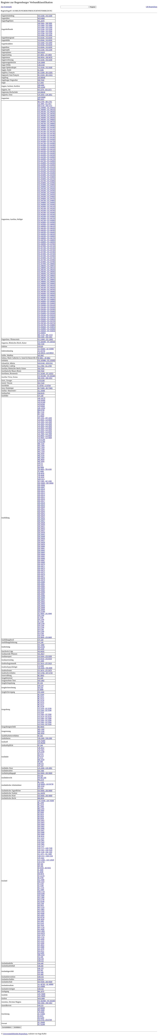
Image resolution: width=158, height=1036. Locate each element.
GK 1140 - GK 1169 (45, 852)
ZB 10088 (41, 596)
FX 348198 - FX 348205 (46, 270)
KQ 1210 (41, 907)
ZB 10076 (41, 574)
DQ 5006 (41, 828)
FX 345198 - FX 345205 (46, 208)
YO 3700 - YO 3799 (45, 33)
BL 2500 (41, 803)
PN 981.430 (42, 778)
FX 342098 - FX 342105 (46, 149)
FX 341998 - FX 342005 (46, 147)
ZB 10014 (41, 495)
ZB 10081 (41, 584)
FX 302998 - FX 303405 (46, 1001)
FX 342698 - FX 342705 (46, 159)
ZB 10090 (41, 598)
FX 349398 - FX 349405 (46, 291)
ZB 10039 (41, 532)
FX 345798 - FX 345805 (46, 220)
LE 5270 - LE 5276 (44, 716)
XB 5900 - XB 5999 (45, 23)
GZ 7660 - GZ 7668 (45, 434)
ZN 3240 (41, 649)
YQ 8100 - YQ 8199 (45, 45)
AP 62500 (41, 404)
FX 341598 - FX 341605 (46, 139)
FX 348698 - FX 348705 (46, 277)
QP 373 (40, 465)
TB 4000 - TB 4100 (45, 469)
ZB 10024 (41, 515)
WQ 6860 (41, 18)
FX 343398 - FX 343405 (46, 173)
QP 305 (40, 970)
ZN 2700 (41, 625)
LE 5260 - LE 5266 (44, 714)
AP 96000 (41, 1008)
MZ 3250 (41, 455)
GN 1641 (41, 858)
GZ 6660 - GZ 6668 (45, 432)
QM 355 (41, 977)
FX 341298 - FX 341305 (46, 133)
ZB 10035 (41, 529)
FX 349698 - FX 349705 (46, 297)
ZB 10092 (41, 602)
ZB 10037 (41, 531)
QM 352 (41, 764)
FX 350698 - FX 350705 (46, 321)
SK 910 (40, 687)
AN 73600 (41, 994)
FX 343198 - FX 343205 (46, 169)
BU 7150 (41, 412)
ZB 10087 (41, 594)
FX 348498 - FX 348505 (46, 274)
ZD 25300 (41, 612)
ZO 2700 (41, 627)
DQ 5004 (41, 824)
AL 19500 (41, 391)
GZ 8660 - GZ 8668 (45, 436)
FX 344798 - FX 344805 (46, 200)
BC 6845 (41, 675)
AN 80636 (41, 92)
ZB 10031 (41, 527)
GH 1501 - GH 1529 (45, 850)
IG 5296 (41, 70)
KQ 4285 (41, 915)
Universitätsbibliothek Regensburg (15, 1034)
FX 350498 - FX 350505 (46, 313)
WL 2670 (41, 21)
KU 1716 (41, 927)
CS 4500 (41, 666)
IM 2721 (41, 756)
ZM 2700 (41, 623)
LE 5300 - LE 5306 (44, 722)
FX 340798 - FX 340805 (46, 123)
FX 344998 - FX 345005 (46, 204)
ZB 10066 (41, 558)
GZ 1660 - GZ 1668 (45, 422)
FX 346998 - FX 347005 (46, 244)
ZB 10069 (41, 562)
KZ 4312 (41, 951)
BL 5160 (41, 782)
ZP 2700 (41, 629)
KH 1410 (41, 882)
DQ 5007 (41, 830)
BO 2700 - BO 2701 (45, 102)
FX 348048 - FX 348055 (46, 266)
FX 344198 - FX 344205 (46, 189)
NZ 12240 (41, 87)
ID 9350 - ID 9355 (44, 868)
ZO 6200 (41, 1018)
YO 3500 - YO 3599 (45, 31)
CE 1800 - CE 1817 (45, 104)
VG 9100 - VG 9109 (45, 67)
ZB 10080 (41, 582)
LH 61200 (41, 440)
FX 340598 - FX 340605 (46, 119)
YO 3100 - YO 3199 (45, 16)
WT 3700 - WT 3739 (45, 673)
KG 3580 (41, 880)
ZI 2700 (40, 617)
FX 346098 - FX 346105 (46, 226)
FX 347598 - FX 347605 (46, 256)
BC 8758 (41, 706)
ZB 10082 (41, 586)
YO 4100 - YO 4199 (45, 60)
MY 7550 (41, 451)
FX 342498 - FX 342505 (46, 155)
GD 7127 (41, 846)
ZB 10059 (41, 544)
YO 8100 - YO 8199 (45, 38)
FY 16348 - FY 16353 (45, 373)
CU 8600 (41, 416)
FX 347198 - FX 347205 (46, 248)
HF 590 (40, 866)
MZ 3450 (41, 457)
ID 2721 (41, 754)
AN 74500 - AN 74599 (46, 801)
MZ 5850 (41, 461)
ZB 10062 (41, 550)
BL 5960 (41, 807)
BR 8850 (41, 798)
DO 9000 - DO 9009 (45, 773)
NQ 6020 (41, 651)
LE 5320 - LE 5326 (44, 724)
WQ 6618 (41, 52)
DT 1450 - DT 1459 (45, 418)
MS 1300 (41, 729)
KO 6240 (41, 901)
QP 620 (40, 346)
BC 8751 (41, 696)
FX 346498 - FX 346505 (46, 234)
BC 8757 (41, 704)
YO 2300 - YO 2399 (45, 27)
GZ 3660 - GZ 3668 (45, 426)
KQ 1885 (41, 909)
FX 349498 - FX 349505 (46, 293)
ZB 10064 (41, 554)
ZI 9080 (40, 689)
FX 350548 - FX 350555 (46, 315)
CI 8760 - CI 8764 (44, 385)
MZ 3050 (41, 453)
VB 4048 (41, 475)
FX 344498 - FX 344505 (46, 194)
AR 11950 (41, 408)
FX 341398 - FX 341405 (46, 135)
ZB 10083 (41, 588)
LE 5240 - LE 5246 (44, 710)
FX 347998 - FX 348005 (46, 264)
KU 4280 (41, 929)
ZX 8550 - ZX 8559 (45, 659)
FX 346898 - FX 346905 (46, 242)
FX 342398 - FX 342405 (46, 153)
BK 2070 (41, 991)
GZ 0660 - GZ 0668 (45, 420)
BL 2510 (41, 805)
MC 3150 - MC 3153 (45, 335)
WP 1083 (41, 680)
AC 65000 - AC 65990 (46, 349)
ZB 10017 (41, 501)
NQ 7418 (41, 383)
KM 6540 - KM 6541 (45, 363)
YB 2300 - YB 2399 (45, 738)
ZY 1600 (41, 661)
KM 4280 (41, 894)
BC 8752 (41, 698)
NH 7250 (41, 344)
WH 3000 (41, 998)
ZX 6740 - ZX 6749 (45, 1020)
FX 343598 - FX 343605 (46, 177)
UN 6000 (41, 1012)
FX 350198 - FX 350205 (46, 307)
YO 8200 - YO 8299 (45, 47)
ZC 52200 (41, 1024)
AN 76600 (41, 996)
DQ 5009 (41, 834)
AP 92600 (41, 406)
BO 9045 (41, 727)
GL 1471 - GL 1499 (45, 854)
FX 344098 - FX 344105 (46, 187)
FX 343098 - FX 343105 (46, 167)
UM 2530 (41, 65)
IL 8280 (40, 872)
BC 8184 (41, 694)
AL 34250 (41, 793)
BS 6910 (41, 814)
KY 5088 (41, 947)
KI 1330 (41, 884)
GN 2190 (41, 752)
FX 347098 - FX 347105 (46, 246)
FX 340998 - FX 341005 (46, 127)
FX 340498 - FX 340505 (46, 117)
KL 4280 (41, 890)
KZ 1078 (41, 949)
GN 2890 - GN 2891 (45, 768)
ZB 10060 (41, 546)
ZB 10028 (41, 523)
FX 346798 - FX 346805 (46, 240)
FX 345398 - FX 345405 (46, 212)
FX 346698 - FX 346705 (46, 238)
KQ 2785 (41, 911)
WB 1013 (41, 479)
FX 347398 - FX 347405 (46, 252)
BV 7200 (41, 414)
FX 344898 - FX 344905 (46, 202)
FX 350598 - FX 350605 (46, 317)
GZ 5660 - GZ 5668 (45, 430)
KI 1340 (41, 886)
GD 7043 (41, 842)
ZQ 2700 (41, 631)
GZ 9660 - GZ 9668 (45, 438)
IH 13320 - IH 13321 (45, 75)
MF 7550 (41, 444)
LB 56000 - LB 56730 (45, 784)
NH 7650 (41, 80)
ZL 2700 (41, 621)
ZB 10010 (41, 489)
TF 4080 (41, 471)
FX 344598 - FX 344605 (46, 196)
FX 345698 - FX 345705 (46, 218)
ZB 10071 (41, 566)
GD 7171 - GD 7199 (45, 848)
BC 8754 (41, 700)
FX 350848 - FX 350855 (46, 327)
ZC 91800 (41, 1014)
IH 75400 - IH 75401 (45, 388)
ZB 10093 (41, 604)
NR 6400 (41, 85)
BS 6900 (41, 812)
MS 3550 (41, 760)
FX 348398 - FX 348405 (46, 272)
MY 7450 (41, 448)
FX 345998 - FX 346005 (46, 224)
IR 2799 (40, 878)
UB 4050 (41, 473)
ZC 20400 (41, 1022)
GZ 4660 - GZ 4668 (45, 428)
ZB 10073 (41, 570)
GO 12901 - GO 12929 (46, 860)
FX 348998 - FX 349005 (46, 283)
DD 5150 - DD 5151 (45, 106)
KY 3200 (41, 943)
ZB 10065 (41, 556)
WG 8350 (41, 647)
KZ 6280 (41, 953)
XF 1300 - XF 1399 (45, 481)
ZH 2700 (41, 615)
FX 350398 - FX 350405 (46, 311)
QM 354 (41, 979)
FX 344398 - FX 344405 (46, 193)
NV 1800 (41, 645)
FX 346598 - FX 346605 (46, 236)
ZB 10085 (41, 590)
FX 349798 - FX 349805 (46, 299)
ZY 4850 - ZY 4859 (45, 55)
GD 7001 (41, 840)
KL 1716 (41, 888)
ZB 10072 (41, 568)
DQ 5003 (41, 822)
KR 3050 (41, 919)
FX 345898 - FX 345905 (46, 222)
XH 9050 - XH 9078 (45, 57)
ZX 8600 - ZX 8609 (45, 637)
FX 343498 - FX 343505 (46, 175)
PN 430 (40, 776)
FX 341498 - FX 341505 (46, 137)
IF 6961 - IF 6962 (44, 358)
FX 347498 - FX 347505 (46, 254)
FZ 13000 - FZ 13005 (45, 339)
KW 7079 (41, 935)
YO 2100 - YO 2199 (45, 50)
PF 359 (40, 683)
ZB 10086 (41, 592)
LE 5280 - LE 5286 (44, 718)
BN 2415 (41, 99)
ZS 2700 (41, 633)
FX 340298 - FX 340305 (46, 113)
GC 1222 (41, 838)
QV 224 (40, 766)
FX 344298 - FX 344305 (46, 191)
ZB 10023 (41, 513)
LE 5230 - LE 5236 (44, 708)
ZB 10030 (41, 525)
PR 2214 (41, 780)
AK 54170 (41, 398)
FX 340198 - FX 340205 (46, 112)
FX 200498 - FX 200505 (46, 342)
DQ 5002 (41, 820)
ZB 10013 (41, 493)
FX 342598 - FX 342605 (46, 157)
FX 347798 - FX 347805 (46, 260)
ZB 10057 (41, 540)
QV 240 (40, 396)
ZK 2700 (41, 619)
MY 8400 (41, 1010)
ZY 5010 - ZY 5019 (45, 663)
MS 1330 (41, 731)
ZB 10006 (41, 485)
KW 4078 (41, 933)
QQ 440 (40, 972)
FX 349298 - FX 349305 (46, 289)
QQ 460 (40, 974)
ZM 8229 (41, 393)
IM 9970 (41, 874)
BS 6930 (41, 818)
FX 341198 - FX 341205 (46, 131)
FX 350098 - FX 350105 (46, 305)
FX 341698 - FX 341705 (46, 141)
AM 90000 (41, 97)
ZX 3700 (41, 635)
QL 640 (40, 678)
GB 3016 (41, 836)
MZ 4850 (41, 459)
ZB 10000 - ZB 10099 (45, 483)
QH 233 (40, 1005)
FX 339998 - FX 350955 (46, 108)
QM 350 (41, 959)
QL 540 (40, 957)
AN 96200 (41, 743)
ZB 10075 (41, 572)
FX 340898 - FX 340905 (46, 125)
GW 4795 (41, 862)
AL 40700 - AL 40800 (45, 984)
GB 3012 (41, 748)
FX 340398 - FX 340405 (46, 115)
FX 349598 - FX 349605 (46, 295)
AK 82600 (41, 400)
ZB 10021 (41, 509)
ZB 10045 (41, 534)
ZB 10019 (41, 505)
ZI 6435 (40, 1016)
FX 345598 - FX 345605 (46, 216)
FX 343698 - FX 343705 (46, 179)
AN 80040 (41, 77)
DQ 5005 (41, 826)
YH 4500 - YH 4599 (45, 668)
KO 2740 (41, 899)
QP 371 (40, 463)
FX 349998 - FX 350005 (46, 303)
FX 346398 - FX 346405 (46, 232)
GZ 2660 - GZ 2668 (45, 424)
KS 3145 (41, 923)
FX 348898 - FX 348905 (46, 281)
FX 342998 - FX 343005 (46, 165)
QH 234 (40, 685)
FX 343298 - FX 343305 (46, 171)
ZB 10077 (41, 576)
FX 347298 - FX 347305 (46, 250)
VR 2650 (41, 477)
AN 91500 (41, 402)
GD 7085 (41, 844)
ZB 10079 (41, 580)
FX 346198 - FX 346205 (46, 228)
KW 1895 (41, 931)
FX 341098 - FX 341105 (46, 129)
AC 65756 (41, 351)
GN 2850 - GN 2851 (45, 95)
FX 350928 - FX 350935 (46, 331)
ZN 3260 (41, 692)
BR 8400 (41, 811)
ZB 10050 (41, 538)
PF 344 (40, 745)
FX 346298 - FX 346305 (46, 230)
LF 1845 (41, 83)
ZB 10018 (41, 503)
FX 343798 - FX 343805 (46, 181)
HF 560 (40, 864)
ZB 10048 (41, 536)
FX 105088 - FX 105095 (46, 360)
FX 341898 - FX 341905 (46, 145)
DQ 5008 (41, 832)
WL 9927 (41, 654)
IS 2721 (40, 758)
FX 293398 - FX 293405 (46, 376)
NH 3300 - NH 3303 (45, 337)
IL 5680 (40, 870)
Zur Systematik (6, 7)
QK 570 (40, 968)
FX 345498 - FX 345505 (46, 214)
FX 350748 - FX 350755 (46, 323)
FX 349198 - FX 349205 (46, 287)
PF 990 (40, 762)
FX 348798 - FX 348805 (46, 279)
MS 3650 (41, 733)
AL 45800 (41, 986)
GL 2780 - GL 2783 (45, 366)
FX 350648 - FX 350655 (46, 319)
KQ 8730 (41, 917)
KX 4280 (41, 939)
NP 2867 (41, 355)
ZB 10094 (41, 606)
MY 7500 (41, 449)
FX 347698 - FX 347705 (46, 258)
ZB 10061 (41, 548)
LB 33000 (41, 62)
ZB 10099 (41, 610)
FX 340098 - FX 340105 (46, 110)
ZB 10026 (41, 519)
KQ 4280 (41, 913)
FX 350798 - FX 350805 (46, 325)
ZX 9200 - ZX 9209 (45, 656)
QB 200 (40, 966)
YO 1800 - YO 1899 (45, 25)
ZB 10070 (41, 564)
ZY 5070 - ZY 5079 (45, 670)
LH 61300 (41, 442)
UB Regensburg (151, 7)
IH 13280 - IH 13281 (45, 72)
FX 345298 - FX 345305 (46, 210)
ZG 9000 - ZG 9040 (45, 613)
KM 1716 (41, 892)
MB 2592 (41, 955)
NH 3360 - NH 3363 (45, 1003)
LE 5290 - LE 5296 (44, 720)
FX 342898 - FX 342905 (46, 163)
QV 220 (40, 640)
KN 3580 (41, 895)
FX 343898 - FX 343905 (46, 183)
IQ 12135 (41, 876)
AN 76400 (41, 741)
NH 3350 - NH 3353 (45, 378)
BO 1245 (41, 809)
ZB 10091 (41, 600)
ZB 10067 (41, 560)
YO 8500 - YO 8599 (45, 40)
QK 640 (40, 963)
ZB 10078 (41, 578)
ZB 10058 (41, 542)
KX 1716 (41, 937)
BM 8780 (41, 410)
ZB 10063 (41, 552)
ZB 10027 (41, 521)
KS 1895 (41, 921)
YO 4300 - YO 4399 (45, 35)
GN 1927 (41, 750)
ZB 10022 (41, 511)
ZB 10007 (41, 487)
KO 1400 (41, 897)
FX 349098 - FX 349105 (46, 285)
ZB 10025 (41, 517)
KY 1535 (41, 941)
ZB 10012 (41, 491)
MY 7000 (41, 446)
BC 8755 (41, 702)
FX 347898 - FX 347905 (46, 262)
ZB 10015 (41, 497)
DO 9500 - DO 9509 (45, 982)
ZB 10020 (41, 507)
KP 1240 (41, 903)
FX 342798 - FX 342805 (46, 161)
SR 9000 (41, 467)
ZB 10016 (41, 499)
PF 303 (40, 736)
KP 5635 (41, 905)
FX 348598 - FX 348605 (46, 276)
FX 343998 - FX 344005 (46, 185)
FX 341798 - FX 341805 (46, 143)
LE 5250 (41, 712)
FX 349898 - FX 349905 (46, 301)
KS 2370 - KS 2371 (45, 90)
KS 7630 (41, 925)
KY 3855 (41, 945)
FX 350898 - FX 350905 (46, 329)
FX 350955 (42, 333)
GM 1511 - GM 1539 (45, 856)
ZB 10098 (41, 608)
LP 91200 (41, 380)
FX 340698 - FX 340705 (46, 121)
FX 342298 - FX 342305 (46, 151)
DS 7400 (41, 771)
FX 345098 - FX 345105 (46, 206)
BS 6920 (41, 816)
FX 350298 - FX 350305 (46, 309)
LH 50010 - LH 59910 (46, 353)
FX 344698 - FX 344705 (46, 198)
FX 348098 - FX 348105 (46, 268)
